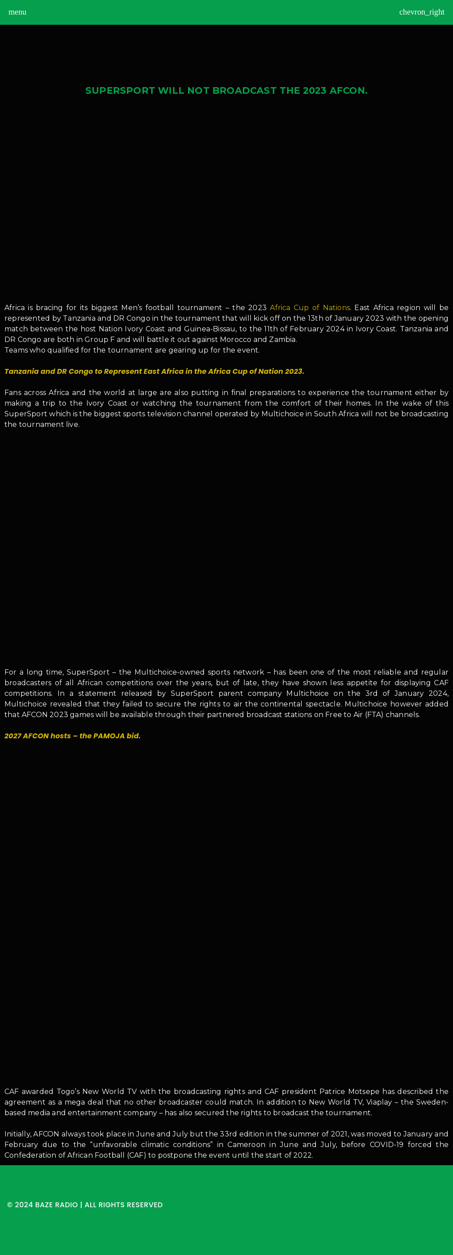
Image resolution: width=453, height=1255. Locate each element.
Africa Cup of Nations (310, 307)
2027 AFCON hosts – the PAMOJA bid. (72, 736)
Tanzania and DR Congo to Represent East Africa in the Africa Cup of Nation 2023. (154, 371)
